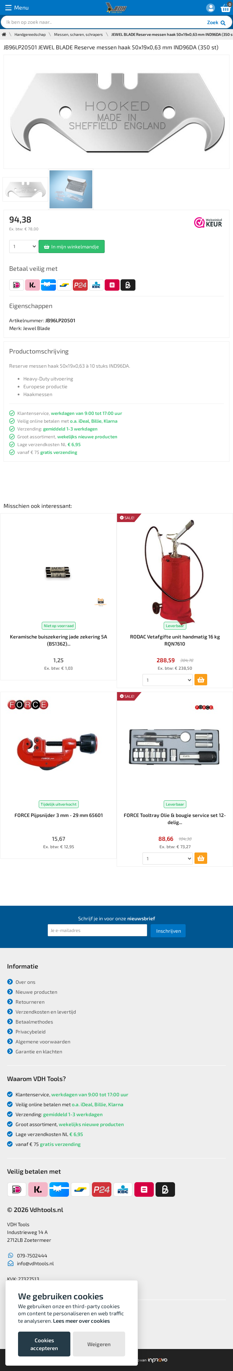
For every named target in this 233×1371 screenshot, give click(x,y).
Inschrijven (168, 931)
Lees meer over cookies (81, 1320)
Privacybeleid (26, 1032)
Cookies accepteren (44, 1344)
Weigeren (99, 1344)
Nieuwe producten (32, 992)
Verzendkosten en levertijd (41, 1012)
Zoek (217, 23)
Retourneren (26, 1002)
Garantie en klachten (34, 1051)
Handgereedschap (30, 34)
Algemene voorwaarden (38, 1041)
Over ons (21, 982)
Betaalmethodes (30, 1022)
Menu (17, 7)
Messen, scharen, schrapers (78, 34)
